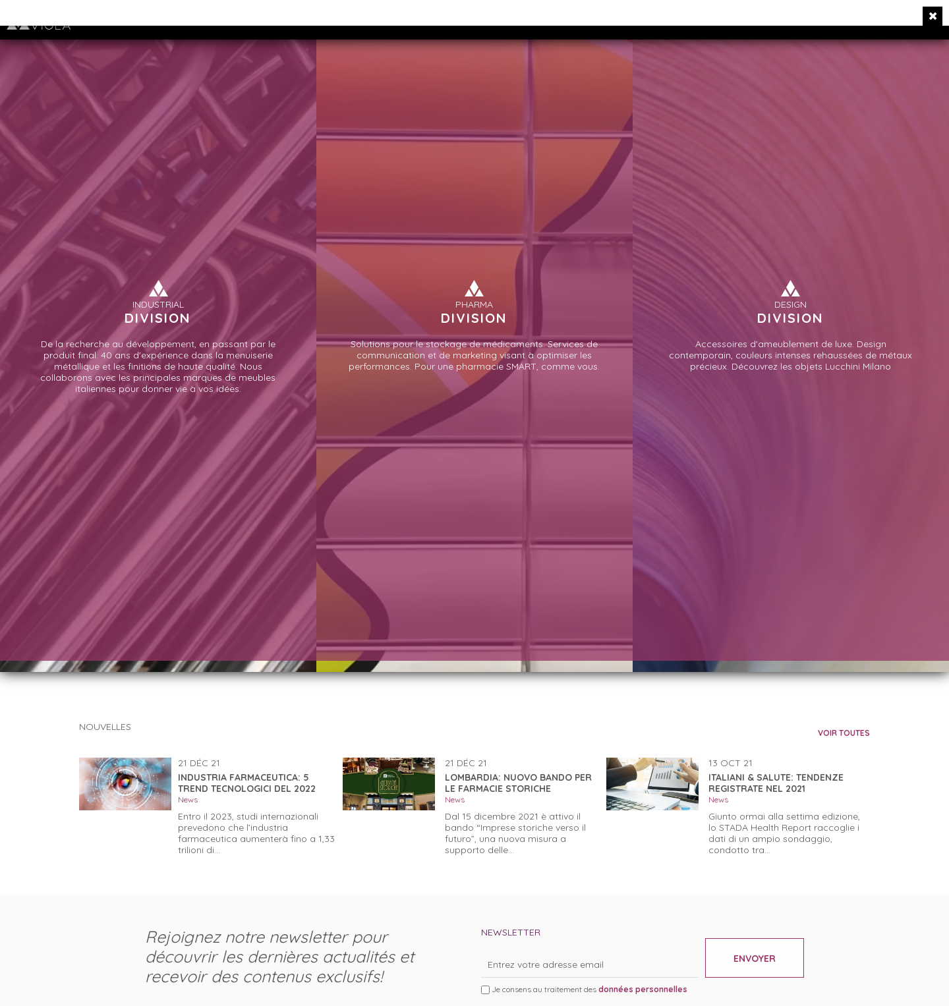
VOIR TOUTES (844, 733)
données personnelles (642, 989)
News (188, 799)
